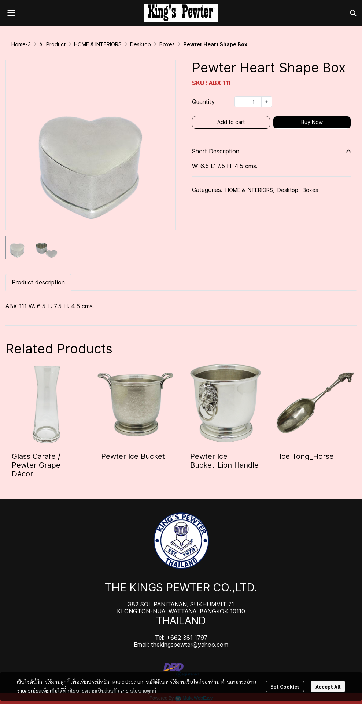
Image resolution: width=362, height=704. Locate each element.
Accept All (327, 686)
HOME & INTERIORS (98, 44)
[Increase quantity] (267, 102)
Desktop (140, 44)
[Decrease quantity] (240, 102)
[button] (353, 13)
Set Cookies (284, 686)
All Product (52, 44)
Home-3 (21, 44)
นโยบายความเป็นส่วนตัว (93, 690)
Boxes (167, 44)
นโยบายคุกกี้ (143, 690)
